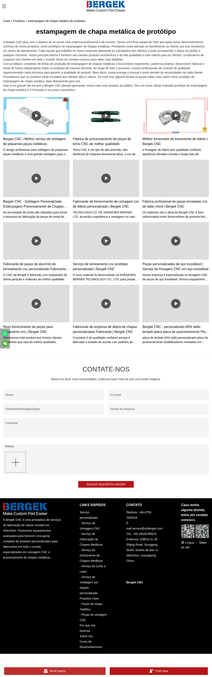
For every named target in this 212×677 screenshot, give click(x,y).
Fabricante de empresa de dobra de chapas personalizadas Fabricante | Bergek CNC (105, 329)
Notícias (85, 630)
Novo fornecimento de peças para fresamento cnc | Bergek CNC (28, 329)
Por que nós (87, 625)
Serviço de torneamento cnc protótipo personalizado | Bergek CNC (100, 266)
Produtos (19, 21)
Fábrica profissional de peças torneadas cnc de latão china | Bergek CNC (174, 204)
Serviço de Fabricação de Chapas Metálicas (91, 539)
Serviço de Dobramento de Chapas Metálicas (91, 555)
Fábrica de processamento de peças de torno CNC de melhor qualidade (102, 141)
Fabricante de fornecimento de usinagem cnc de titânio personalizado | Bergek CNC (106, 204)
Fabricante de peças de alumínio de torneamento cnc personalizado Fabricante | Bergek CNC (35, 267)
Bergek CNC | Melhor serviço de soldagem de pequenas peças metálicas (34, 141)
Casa (6, 21)
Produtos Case (89, 598)
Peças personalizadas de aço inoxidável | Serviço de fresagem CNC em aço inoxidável (175, 266)
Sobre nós (86, 636)
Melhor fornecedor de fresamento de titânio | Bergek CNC (175, 141)
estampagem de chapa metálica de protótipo (56, 21)
